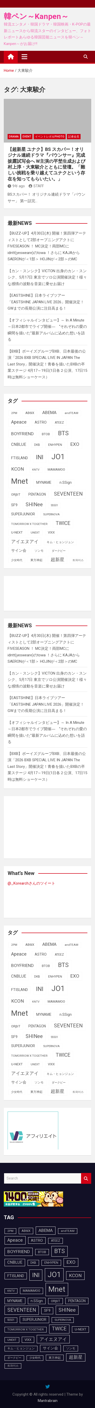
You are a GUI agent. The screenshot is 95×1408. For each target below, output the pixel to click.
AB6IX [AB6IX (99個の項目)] (29, 413)
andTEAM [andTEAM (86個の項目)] (71, 413)
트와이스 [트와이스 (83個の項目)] (78, 560)
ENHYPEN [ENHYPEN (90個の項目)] (55, 445)
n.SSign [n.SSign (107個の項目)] (66, 482)
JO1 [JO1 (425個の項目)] (58, 456)
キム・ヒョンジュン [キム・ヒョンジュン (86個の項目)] (60, 542)
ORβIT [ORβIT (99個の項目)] (15, 494)
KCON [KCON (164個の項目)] (17, 469)
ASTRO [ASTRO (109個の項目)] (41, 422)
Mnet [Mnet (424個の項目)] (19, 481)
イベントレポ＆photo (49, 136)
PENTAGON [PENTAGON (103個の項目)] (37, 494)
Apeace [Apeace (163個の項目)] (19, 422)
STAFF (36, 186)
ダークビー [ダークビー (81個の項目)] (59, 550)
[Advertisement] (48, 592)
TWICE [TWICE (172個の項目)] (63, 523)
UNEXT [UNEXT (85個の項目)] (35, 532)
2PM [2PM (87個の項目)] (14, 413)
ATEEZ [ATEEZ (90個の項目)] (59, 422)
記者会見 (73, 136)
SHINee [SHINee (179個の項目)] (34, 504)
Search (86, 1178)
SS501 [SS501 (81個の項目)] (54, 505)
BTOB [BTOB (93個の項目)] (46, 434)
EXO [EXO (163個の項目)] (74, 444)
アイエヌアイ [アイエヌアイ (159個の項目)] (25, 541)
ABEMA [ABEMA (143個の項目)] (49, 412)
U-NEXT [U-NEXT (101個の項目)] (17, 532)
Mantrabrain (48, 1400)
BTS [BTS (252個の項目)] (63, 433)
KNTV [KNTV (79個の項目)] (36, 469)
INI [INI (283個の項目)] (39, 457)
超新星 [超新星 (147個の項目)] (57, 559)
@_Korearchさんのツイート (31, 883)
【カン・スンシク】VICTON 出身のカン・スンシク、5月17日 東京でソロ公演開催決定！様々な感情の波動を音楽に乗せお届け (47, 277)
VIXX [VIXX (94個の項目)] (51, 532)
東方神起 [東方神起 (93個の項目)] (36, 560)
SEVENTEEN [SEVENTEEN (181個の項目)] (68, 494)
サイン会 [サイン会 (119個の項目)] (18, 550)
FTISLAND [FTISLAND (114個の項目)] (19, 458)
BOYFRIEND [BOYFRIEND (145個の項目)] (22, 433)
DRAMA (14, 136)
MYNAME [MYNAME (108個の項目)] (43, 482)
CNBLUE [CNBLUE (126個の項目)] (18, 444)
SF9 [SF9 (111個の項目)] (14, 505)
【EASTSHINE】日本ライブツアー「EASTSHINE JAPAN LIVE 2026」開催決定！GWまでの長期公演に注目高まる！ (46, 302)
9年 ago (16, 186)
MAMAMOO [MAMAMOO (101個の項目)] (56, 469)
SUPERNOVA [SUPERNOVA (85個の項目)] (51, 514)
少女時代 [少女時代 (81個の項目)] (16, 560)
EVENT (27, 136)
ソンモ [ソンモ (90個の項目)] (39, 550)
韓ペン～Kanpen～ (36, 16)
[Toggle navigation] (24, 56)
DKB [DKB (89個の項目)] (37, 445)
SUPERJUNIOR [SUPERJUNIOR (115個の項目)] (23, 514)
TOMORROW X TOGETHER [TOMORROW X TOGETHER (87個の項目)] (29, 524)
